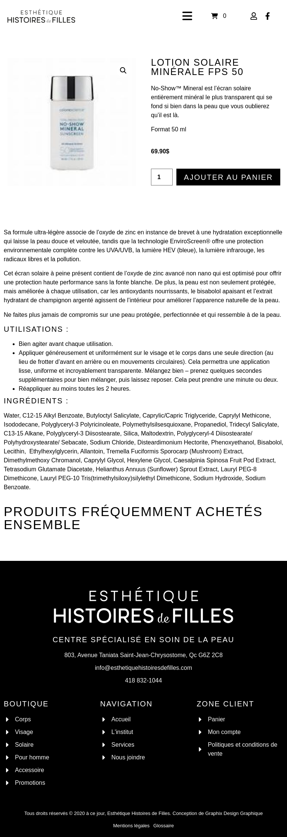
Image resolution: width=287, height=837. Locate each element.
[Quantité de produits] (162, 177)
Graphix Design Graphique (234, 813)
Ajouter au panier (228, 177)
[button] (123, 70)
